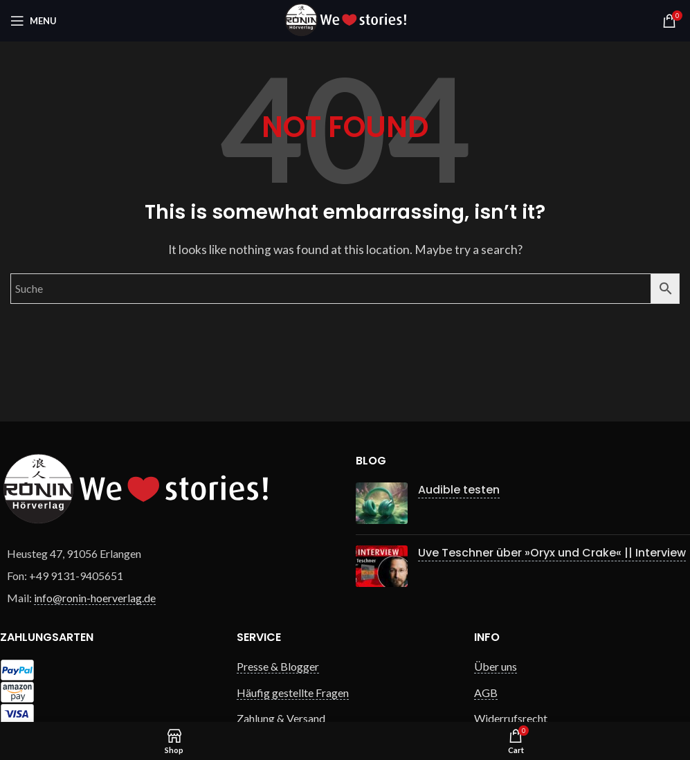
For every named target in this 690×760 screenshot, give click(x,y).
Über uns (495, 666)
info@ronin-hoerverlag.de (95, 597)
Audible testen (459, 490)
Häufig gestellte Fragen (293, 692)
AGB (486, 692)
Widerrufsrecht (510, 718)
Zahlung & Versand (281, 718)
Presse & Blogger (278, 666)
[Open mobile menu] (33, 21)
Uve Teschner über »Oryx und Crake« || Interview (552, 553)
